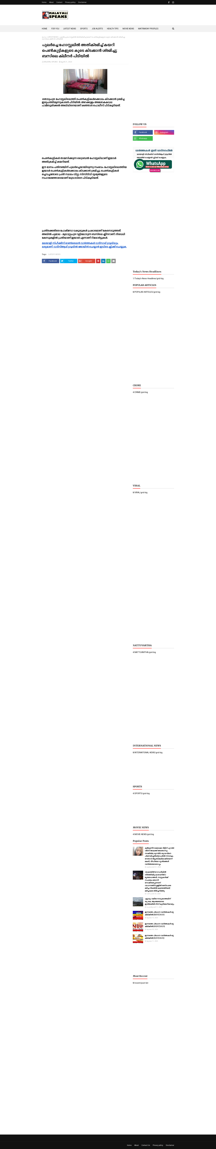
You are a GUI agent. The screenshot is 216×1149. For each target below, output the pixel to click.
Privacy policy (70, 2)
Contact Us (145, 1145)
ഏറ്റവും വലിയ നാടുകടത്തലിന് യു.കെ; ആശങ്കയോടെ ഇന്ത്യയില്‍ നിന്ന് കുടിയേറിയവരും (159, 901)
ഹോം (44, 37)
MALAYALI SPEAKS (51, 62)
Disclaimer (82, 2)
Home (44, 2)
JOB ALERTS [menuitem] (97, 29)
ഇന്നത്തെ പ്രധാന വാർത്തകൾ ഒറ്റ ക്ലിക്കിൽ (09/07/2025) (159, 925)
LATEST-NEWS (53, 37)
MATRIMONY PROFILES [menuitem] (148, 29)
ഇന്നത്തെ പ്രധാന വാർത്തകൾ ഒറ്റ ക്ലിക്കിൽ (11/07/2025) (159, 936)
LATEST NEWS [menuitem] (69, 29)
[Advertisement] (124, 15)
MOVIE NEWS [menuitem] (128, 29)
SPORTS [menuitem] (84, 29)
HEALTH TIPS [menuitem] (112, 29)
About (51, 2)
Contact (59, 2)
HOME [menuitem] (44, 29)
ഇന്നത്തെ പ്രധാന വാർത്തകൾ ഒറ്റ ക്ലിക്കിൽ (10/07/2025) (159, 913)
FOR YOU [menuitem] (55, 29)
